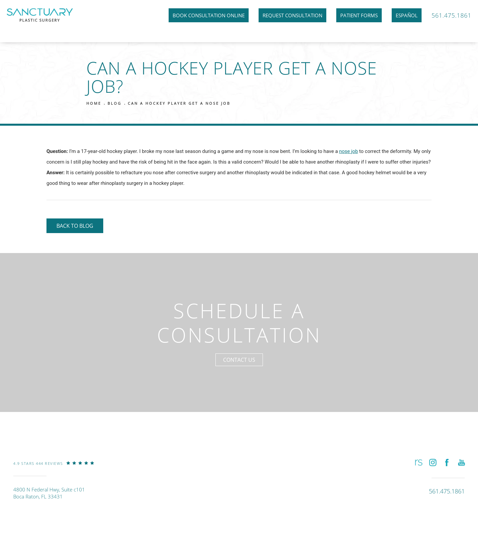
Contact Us (239, 359)
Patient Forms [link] (359, 15)
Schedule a (239, 323)
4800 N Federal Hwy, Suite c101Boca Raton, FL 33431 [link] (49, 493)
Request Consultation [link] (292, 15)
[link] (53, 468)
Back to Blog (74, 225)
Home (93, 103)
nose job (348, 151)
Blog (114, 103)
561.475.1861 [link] (451, 15)
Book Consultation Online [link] (209, 15)
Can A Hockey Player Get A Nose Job (179, 103)
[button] (418, 462)
